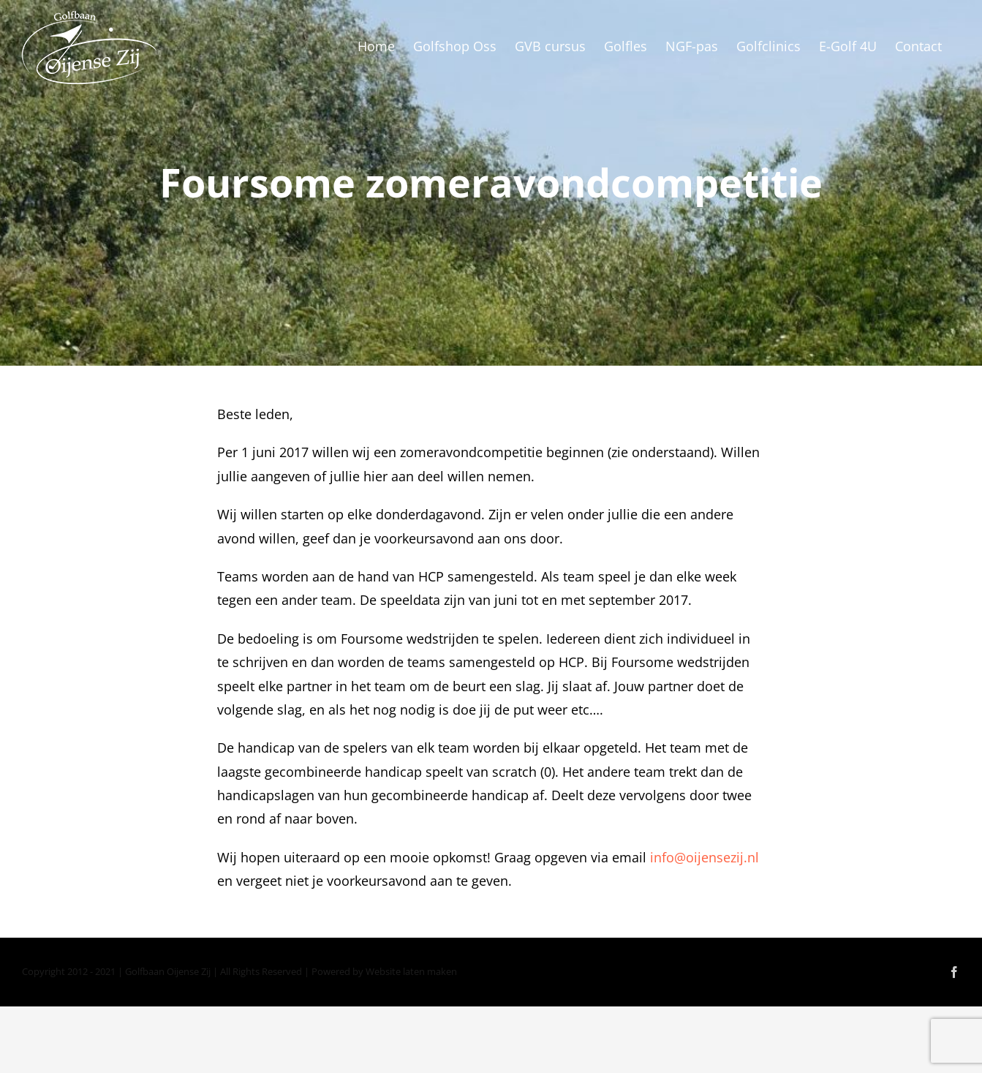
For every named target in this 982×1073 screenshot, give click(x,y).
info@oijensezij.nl (704, 857)
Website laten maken (411, 971)
